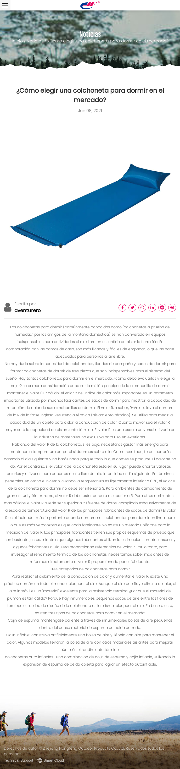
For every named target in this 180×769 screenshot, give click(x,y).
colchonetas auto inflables (29, 657)
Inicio (17, 41)
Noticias (35, 41)
